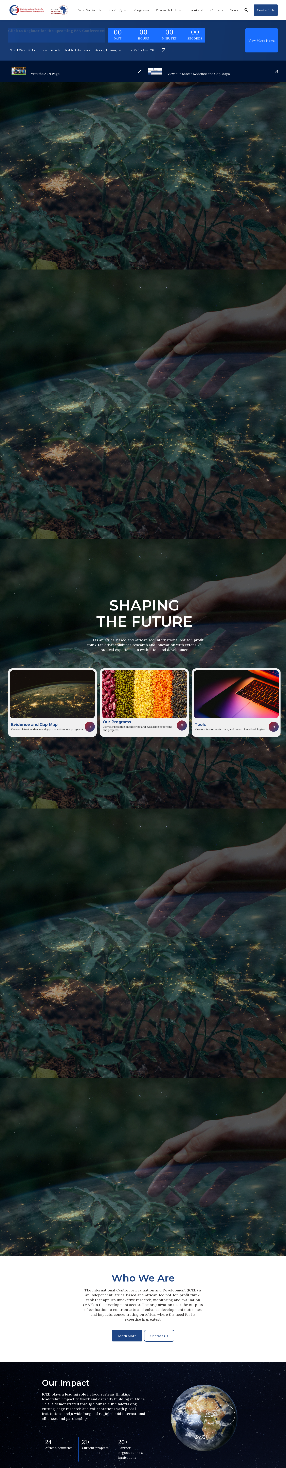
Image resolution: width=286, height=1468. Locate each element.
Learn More (127, 1336)
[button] (90, 10)
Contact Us (159, 1336)
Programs (141, 10)
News (234, 10)
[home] (26, 10)
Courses (216, 10)
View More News (262, 40)
